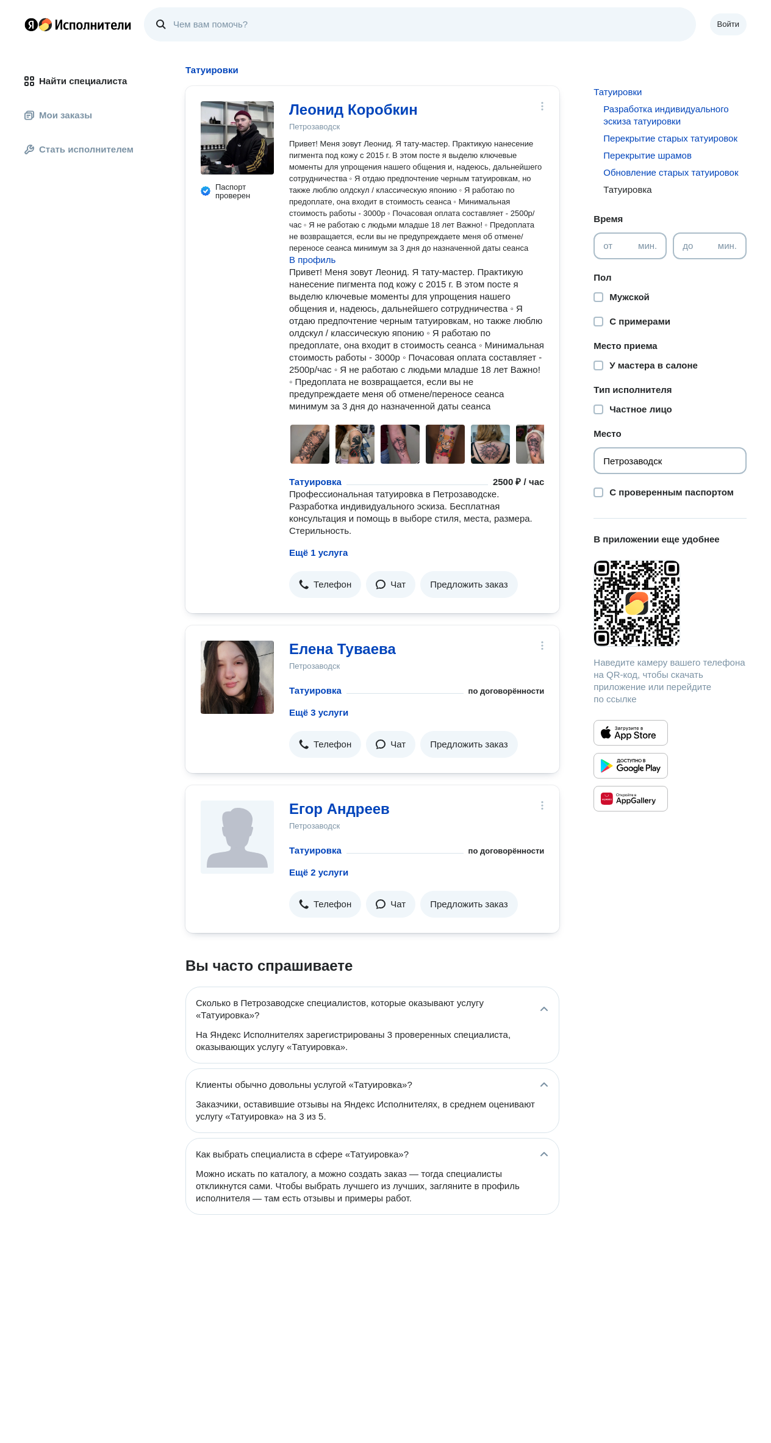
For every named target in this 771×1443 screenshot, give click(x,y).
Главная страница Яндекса (31, 24)
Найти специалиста (75, 81)
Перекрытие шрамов (647, 155)
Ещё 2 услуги (318, 872)
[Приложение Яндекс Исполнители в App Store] (630, 733)
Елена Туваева (342, 649)
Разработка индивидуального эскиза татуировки (665, 115)
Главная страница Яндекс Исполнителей (78, 24)
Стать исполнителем (79, 149)
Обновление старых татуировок (670, 172)
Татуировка (315, 482)
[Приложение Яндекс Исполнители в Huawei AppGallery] (630, 798)
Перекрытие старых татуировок (670, 138)
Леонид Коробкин (353, 109)
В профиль (312, 259)
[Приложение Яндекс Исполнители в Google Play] (630, 766)
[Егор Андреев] (237, 837)
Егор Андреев (339, 809)
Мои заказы (58, 115)
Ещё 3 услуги (318, 712)
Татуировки (617, 92)
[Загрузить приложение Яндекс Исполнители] (670, 603)
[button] (325, 584)
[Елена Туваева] (237, 677)
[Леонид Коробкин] (237, 138)
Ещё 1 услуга (318, 552)
